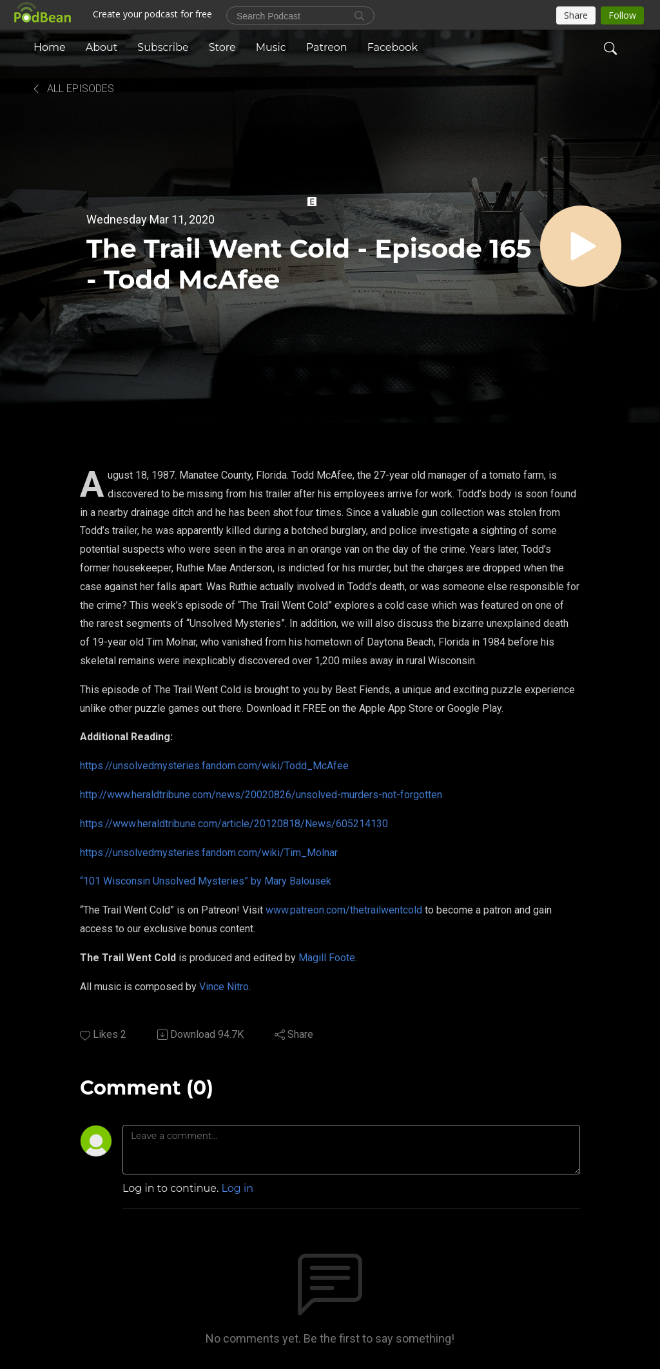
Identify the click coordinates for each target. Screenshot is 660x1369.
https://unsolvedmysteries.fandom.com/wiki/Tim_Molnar (209, 853)
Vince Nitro (224, 987)
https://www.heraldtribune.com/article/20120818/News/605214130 (234, 824)
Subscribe (162, 47)
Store (222, 47)
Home (50, 47)
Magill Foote (326, 958)
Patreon (326, 47)
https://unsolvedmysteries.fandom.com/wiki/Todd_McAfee (214, 766)
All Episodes (72, 88)
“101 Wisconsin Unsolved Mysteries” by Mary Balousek (205, 881)
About (102, 47)
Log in (238, 1188)
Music (271, 47)
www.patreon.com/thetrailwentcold (344, 910)
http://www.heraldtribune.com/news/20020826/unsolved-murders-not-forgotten (261, 795)
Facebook (392, 47)
